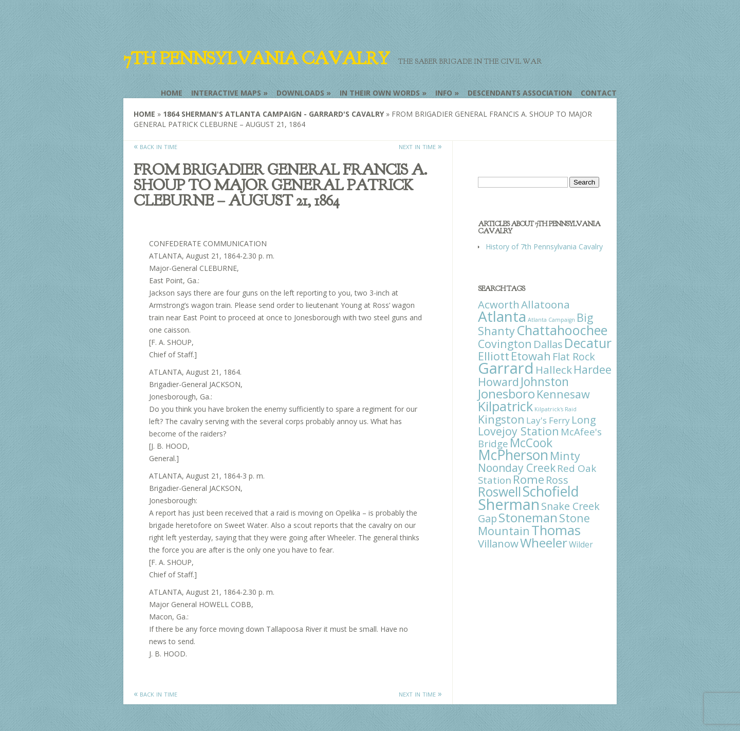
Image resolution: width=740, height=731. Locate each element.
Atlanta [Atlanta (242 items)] (502, 316)
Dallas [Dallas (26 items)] (548, 344)
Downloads (300, 93)
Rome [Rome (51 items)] (528, 479)
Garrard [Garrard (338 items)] (506, 368)
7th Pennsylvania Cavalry (256, 58)
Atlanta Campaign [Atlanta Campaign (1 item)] (551, 319)
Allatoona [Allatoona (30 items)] (545, 304)
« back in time (155, 146)
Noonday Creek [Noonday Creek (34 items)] (517, 468)
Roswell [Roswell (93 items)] (499, 491)
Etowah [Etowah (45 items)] (531, 355)
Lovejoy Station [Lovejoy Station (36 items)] (518, 431)
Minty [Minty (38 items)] (565, 455)
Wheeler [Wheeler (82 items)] (543, 542)
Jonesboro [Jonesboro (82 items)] (506, 393)
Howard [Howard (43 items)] (498, 381)
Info (443, 93)
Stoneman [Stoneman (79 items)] (528, 517)
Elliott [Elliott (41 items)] (493, 356)
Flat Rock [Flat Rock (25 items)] (573, 356)
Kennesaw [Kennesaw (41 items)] (563, 394)
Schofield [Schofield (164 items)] (551, 491)
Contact (599, 93)
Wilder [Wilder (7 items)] (581, 544)
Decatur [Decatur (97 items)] (588, 343)
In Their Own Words (380, 93)
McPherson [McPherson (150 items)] (513, 455)
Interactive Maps (226, 93)
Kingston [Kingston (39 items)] (501, 419)
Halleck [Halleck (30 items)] (553, 369)
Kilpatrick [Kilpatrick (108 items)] (505, 406)
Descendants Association (520, 93)
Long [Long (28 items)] (583, 419)
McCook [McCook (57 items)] (531, 443)
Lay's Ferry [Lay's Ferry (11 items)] (548, 420)
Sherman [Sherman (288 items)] (509, 504)
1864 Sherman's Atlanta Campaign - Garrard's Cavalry (273, 114)
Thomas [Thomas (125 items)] (556, 530)
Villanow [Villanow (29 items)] (498, 543)
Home (171, 93)
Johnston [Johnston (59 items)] (545, 381)
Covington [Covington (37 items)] (505, 343)
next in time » (420, 146)
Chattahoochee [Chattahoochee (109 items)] (561, 330)
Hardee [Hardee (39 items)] (593, 369)
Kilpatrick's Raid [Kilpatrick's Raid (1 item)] (555, 409)
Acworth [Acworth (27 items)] (499, 304)
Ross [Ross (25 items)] (557, 480)
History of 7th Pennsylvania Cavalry (544, 246)
